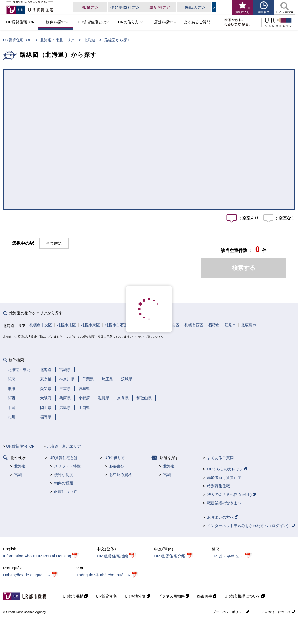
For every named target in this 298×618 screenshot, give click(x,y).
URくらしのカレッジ (227, 469)
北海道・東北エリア (57, 40)
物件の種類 (63, 483)
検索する (243, 268)
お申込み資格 (120, 474)
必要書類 (116, 466)
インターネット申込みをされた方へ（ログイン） (251, 526)
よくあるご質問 (220, 457)
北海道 (89, 40)
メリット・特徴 (67, 466)
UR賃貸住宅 (106, 596)
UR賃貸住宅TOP (17, 40)
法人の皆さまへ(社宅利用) (231, 494)
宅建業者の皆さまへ (224, 503)
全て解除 (54, 243)
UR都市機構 (75, 596)
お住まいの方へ (222, 517)
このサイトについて (278, 612)
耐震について (65, 491)
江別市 (230, 325)
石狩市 (214, 325)
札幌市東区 (90, 325)
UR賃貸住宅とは (63, 457)
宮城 (18, 474)
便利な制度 (63, 474)
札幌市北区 (66, 325)
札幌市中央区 (40, 325)
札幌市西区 (193, 325)
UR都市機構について (245, 596)
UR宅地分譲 (137, 596)
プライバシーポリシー (231, 612)
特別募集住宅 (218, 486)
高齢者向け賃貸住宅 (224, 477)
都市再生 (206, 596)
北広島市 (248, 325)
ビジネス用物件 (173, 596)
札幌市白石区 (116, 325)
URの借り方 (115, 457)
